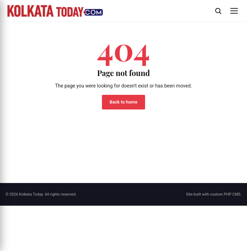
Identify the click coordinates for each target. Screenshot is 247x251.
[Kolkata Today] (107, 11)
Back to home (123, 102)
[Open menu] (234, 10)
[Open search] (218, 10)
